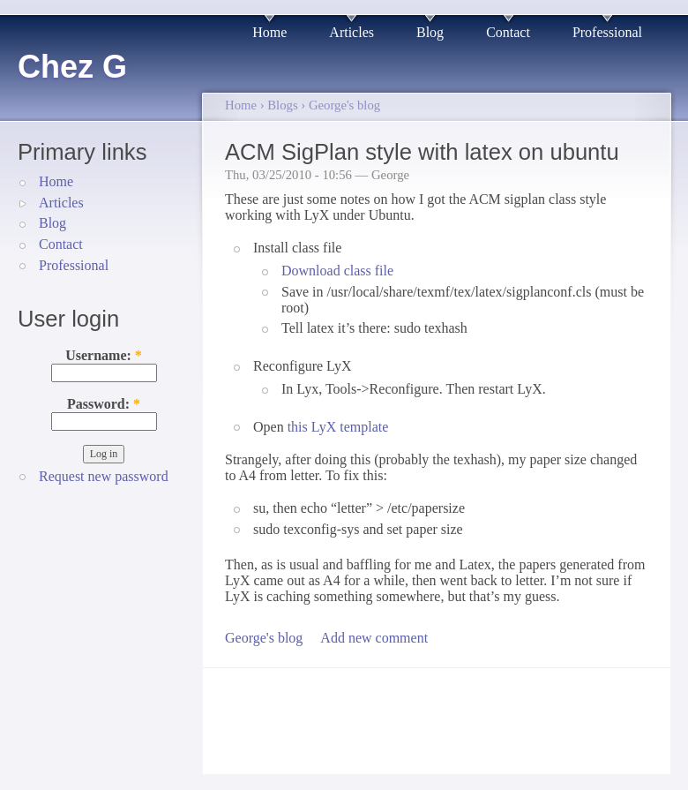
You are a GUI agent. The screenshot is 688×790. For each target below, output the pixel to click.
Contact (508, 32)
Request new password (103, 476)
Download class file (337, 270)
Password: (103, 403)
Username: (103, 355)
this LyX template (338, 426)
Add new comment (374, 637)
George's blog (344, 105)
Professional (607, 32)
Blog (430, 32)
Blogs (282, 105)
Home (269, 32)
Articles (351, 32)
